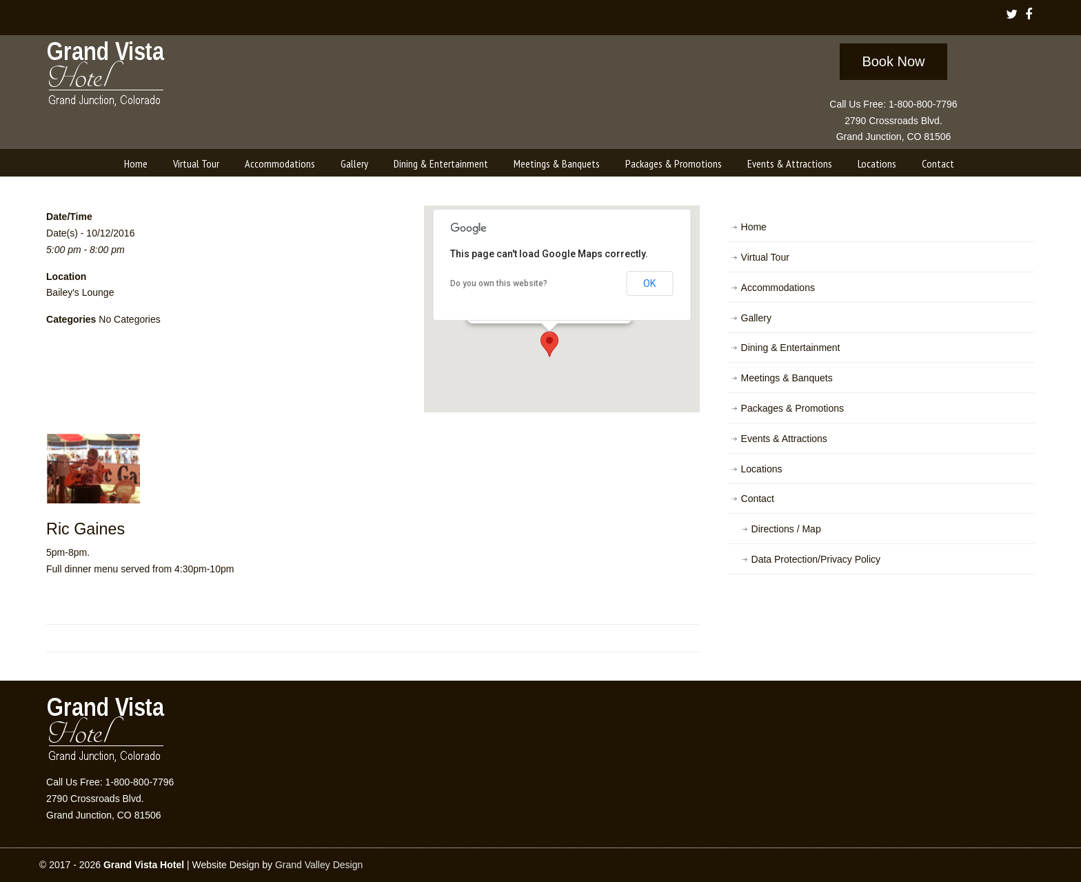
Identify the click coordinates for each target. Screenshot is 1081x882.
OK (649, 283)
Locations (761, 468)
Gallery (756, 317)
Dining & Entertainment (790, 347)
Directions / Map (786, 528)
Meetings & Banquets (787, 377)
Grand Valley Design (319, 864)
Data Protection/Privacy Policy (816, 559)
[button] (549, 344)
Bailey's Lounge (80, 292)
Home (754, 226)
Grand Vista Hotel (106, 76)
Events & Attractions (784, 438)
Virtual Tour (765, 257)
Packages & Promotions (792, 408)
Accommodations (778, 287)
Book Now (893, 61)
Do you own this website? (498, 283)
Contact (757, 498)
